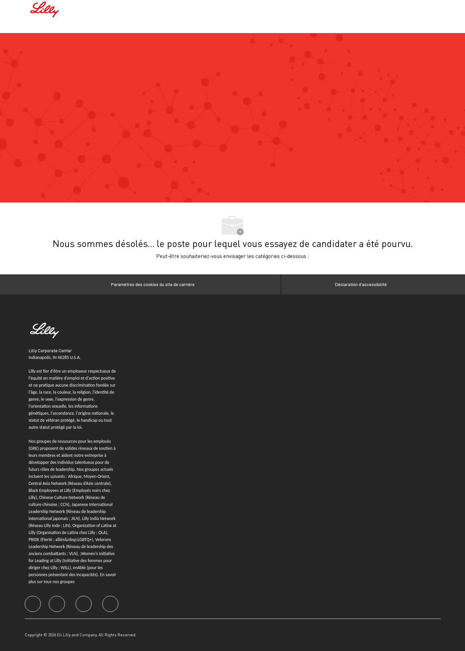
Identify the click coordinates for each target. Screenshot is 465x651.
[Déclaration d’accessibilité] (360, 284)
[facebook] (33, 604)
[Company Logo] (45, 8)
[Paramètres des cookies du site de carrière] (152, 284)
